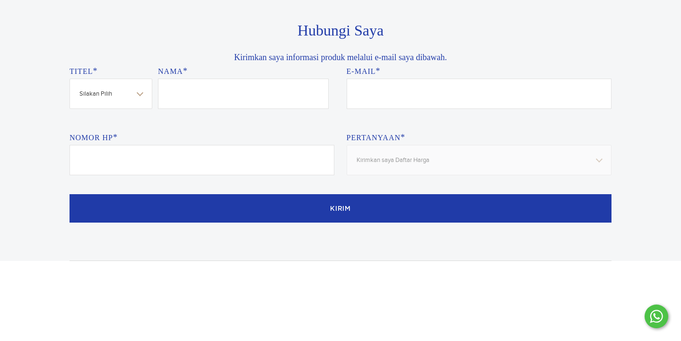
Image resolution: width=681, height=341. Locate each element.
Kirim (340, 209)
